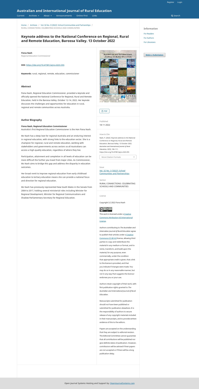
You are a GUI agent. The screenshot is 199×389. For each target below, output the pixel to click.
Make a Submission (154, 55)
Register (170, 2)
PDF (105, 111)
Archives (33, 15)
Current (20, 15)
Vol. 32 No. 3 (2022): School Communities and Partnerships (65, 25)
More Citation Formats (111, 157)
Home (23, 25)
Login (179, 2)
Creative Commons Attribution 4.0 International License (116, 217)
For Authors (149, 38)
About (47, 15)
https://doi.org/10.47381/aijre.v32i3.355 (45, 65)
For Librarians (149, 42)
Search (175, 15)
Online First (82, 15)
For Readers (149, 33)
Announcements (64, 15)
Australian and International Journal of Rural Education (64, 10)
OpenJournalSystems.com (122, 383)
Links (94, 15)
